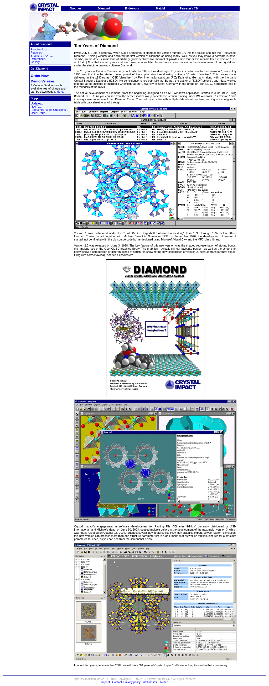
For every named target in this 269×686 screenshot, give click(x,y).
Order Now (40, 76)
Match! (160, 8)
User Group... (39, 112)
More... (60, 91)
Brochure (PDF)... (42, 55)
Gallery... (36, 62)
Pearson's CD (189, 8)
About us (75, 8)
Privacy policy (132, 682)
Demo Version (42, 81)
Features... (37, 52)
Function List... (40, 49)
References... (39, 58)
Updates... (37, 103)
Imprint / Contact (111, 682)
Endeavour (132, 8)
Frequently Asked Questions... (49, 109)
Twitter (163, 682)
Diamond (104, 8)
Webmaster (150, 682)
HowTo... (36, 106)
